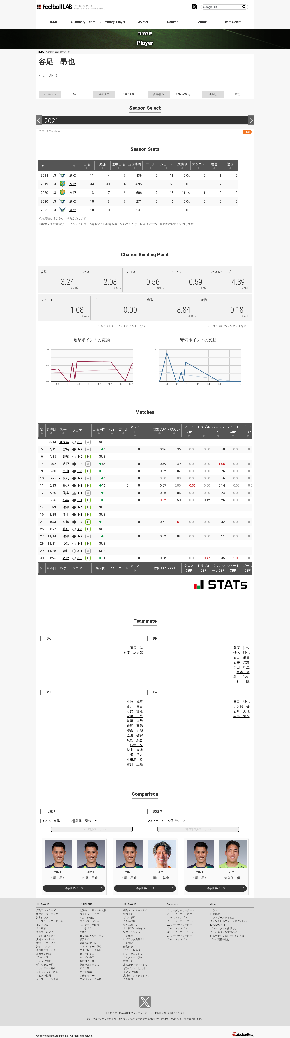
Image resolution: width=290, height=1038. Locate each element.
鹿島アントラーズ (46, 910)
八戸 (73, 184)
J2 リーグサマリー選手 (179, 924)
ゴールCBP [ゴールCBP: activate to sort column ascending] (248, 431)
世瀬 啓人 (135, 755)
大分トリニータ (88, 975)
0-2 (79, 464)
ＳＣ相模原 (129, 921)
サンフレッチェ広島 (47, 972)
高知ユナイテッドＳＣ (135, 964)
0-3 (79, 471)
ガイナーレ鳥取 (131, 950)
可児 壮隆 (135, 711)
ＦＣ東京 (41, 928)
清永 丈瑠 (135, 731)
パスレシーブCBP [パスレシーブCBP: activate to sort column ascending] (218, 431)
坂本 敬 (243, 672)
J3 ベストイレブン (177, 939)
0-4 (79, 522)
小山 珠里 (241, 667)
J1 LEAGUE (42, 904)
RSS (247, 132)
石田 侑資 (241, 657)
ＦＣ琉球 (128, 979)
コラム (214, 910)
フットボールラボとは (222, 917)
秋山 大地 (135, 750)
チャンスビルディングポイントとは (120, 326)
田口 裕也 (241, 702)
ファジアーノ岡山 (46, 968)
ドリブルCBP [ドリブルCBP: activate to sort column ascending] (203, 431)
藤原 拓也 (241, 648)
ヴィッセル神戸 (44, 964)
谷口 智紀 (241, 677)
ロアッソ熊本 (130, 972)
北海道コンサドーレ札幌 (93, 910)
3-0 (79, 558)
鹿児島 (64, 442)
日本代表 (215, 914)
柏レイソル (42, 924)
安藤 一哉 (135, 716)
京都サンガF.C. (44, 953)
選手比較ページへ (198, 829)
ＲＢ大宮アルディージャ (93, 935)
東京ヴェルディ (44, 932)
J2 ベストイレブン (177, 928)
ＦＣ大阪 (128, 943)
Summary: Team (83, 22)
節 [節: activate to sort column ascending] (42, 430)
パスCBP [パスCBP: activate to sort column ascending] (174, 430)
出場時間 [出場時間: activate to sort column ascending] (138, 165)
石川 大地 (241, 711)
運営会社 (161, 1013)
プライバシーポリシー (142, 1013)
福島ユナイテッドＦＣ (135, 910)
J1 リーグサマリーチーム (180, 910)
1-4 (79, 507)
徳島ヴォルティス (89, 964)
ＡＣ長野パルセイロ (134, 928)
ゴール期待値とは (220, 939)
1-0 (79, 456)
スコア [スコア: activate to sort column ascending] (77, 431)
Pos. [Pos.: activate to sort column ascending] (112, 430)
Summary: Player (112, 22)
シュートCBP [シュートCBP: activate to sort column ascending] (233, 431)
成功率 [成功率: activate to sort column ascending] (188, 165)
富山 (66, 471)
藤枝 (66, 529)
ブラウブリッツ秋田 (91, 921)
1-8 (79, 485)
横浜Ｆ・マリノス (46, 943)
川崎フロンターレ (46, 939)
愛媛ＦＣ (128, 961)
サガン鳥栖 (86, 972)
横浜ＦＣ (84, 939)
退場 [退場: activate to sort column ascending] (238, 165)
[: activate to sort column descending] (42, 166)
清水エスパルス (44, 946)
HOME (53, 22)
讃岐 (66, 456)
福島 (66, 500)
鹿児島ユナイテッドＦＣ (136, 975)
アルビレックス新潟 (91, 950)
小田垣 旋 (135, 760)
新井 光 (136, 745)
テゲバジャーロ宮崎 (91, 979)
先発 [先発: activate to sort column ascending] (105, 165)
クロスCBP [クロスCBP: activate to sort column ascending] (189, 431)
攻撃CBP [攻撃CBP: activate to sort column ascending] (159, 430)
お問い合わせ (175, 1013)
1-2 (79, 449)
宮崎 (66, 449)
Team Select (232, 22)
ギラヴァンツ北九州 (134, 968)
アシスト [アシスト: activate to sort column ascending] (205, 165)
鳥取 (73, 175)
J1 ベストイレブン (177, 917)
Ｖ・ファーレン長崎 (47, 979)
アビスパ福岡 (43, 975)
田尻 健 (136, 648)
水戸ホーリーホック (47, 914)
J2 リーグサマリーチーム (180, 921)
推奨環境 (124, 1013)
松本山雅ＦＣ (130, 924)
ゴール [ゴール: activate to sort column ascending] (155, 165)
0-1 (79, 500)
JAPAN (143, 22)
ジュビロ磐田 (87, 957)
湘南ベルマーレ (88, 943)
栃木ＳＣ (128, 914)
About (202, 22)
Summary (172, 904)
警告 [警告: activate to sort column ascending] (222, 165)
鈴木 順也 (241, 653)
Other (213, 904)
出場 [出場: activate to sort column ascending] (88, 165)
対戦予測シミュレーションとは (227, 935)
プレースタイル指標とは (223, 928)
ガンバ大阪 (42, 957)
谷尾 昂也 (241, 716)
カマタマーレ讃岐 (133, 957)
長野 (66, 485)
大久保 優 (241, 706)
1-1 (80, 493)
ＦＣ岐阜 (128, 935)
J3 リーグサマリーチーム (180, 932)
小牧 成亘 (135, 702)
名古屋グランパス (46, 950)
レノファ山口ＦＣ (133, 953)
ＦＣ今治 (84, 968)
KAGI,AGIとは (217, 924)
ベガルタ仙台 (87, 917)
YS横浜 (64, 478)
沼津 (66, 507)
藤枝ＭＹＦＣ (87, 961)
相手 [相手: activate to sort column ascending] (63, 430)
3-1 (79, 551)
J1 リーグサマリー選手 (179, 914)
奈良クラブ (129, 946)
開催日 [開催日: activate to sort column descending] (51, 430)
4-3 (79, 529)
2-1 (79, 543)
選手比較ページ (74, 888)
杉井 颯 (243, 682)
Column (172, 22)
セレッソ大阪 (43, 961)
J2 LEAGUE (86, 904)
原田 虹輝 (135, 735)
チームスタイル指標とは (223, 932)
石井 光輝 (241, 662)
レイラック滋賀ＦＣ (134, 939)
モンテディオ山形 (89, 924)
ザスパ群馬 (129, 917)
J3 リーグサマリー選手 (179, 935)
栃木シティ (86, 932)
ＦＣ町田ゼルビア (46, 935)
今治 (66, 543)
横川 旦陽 (135, 764)
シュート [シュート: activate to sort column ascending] (171, 165)
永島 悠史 (135, 740)
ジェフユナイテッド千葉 (49, 921)
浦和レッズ (42, 917)
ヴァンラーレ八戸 (89, 914)
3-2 (79, 442)
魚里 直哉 (135, 721)
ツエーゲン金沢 (131, 932)
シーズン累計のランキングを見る (228, 326)
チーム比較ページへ (91, 829)
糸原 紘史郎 (133, 653)
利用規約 (112, 1013)
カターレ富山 (87, 953)
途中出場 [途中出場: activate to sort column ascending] (121, 165)
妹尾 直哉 (135, 726)
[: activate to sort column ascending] (50, 166)
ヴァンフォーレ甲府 (91, 946)
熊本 (66, 493)
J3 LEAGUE (129, 904)
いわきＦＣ (86, 928)
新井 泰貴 (135, 706)
